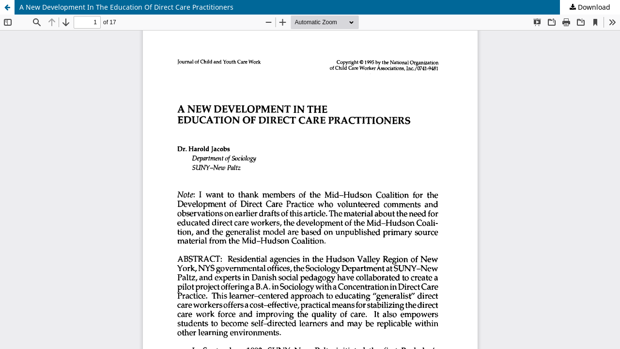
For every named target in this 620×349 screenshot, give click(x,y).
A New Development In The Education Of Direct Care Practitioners (126, 7)
